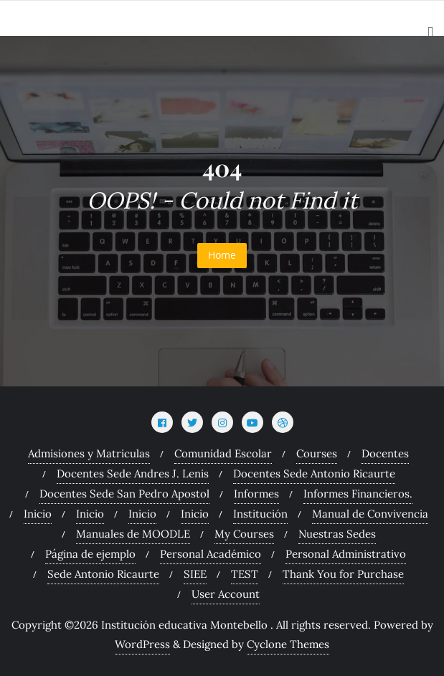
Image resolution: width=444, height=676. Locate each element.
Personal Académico (210, 554)
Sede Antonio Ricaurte (103, 574)
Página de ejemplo (90, 554)
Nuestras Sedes (337, 534)
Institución (260, 513)
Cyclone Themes (288, 644)
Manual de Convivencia (370, 513)
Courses (316, 453)
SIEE (195, 574)
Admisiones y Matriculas (89, 453)
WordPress (142, 644)
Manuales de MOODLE (133, 534)
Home (222, 255)
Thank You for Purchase (343, 574)
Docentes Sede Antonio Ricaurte (314, 473)
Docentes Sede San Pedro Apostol (124, 493)
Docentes (385, 453)
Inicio (38, 513)
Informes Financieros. (357, 493)
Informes (256, 493)
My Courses (244, 534)
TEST (244, 574)
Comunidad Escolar (223, 453)
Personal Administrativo (345, 554)
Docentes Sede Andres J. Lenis (133, 473)
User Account (226, 594)
